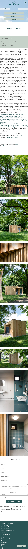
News (2, 537)
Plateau (5, 145)
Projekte (3, 532)
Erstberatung (14, 16)
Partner (3, 547)
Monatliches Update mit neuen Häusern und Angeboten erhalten (14, 488)
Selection (14, 19)
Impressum (3, 544)
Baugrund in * (14, 493)
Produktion (3, 535)
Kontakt (3, 545)
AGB (2, 540)
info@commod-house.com (7, 530)
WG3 (16, 144)
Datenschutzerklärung (6, 538)
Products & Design (5, 534)
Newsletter (4, 542)
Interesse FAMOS (18, 135)
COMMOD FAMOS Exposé (11, 137)
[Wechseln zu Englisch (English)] (2, 9)
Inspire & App (14, 13)
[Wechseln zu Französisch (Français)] (7, 9)
